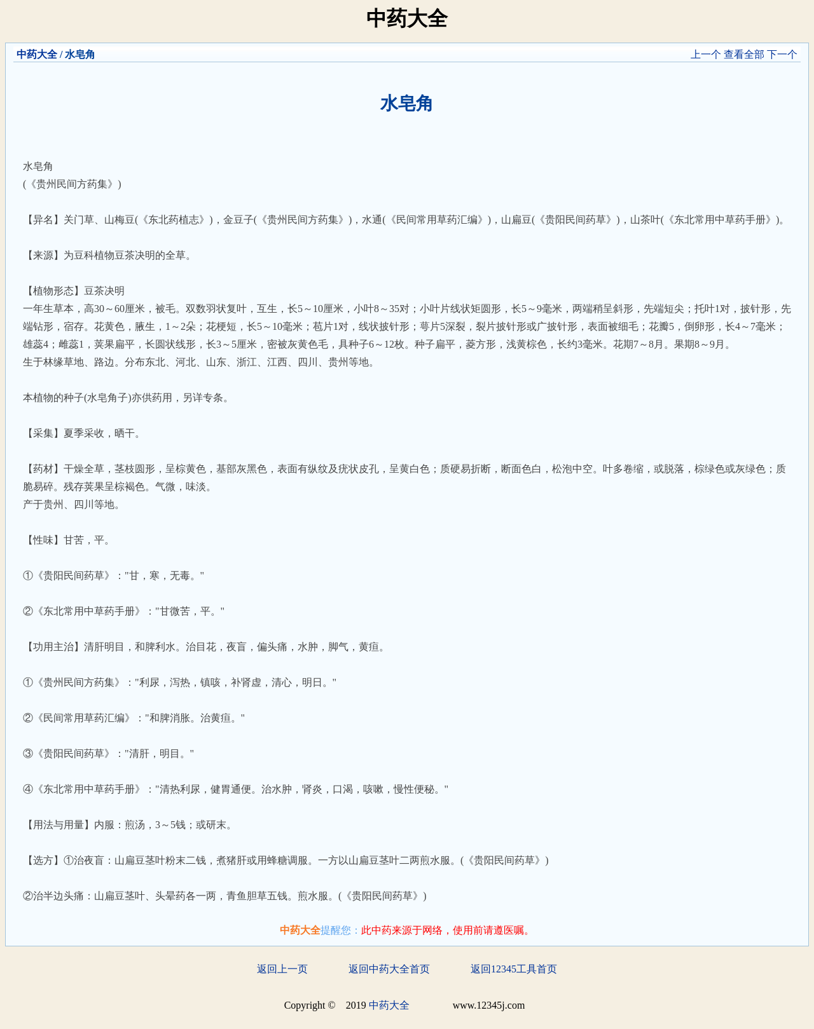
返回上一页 (282, 969)
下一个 (782, 54)
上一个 (706, 54)
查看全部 (744, 54)
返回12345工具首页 (514, 969)
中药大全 (37, 54)
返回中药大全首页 (389, 969)
